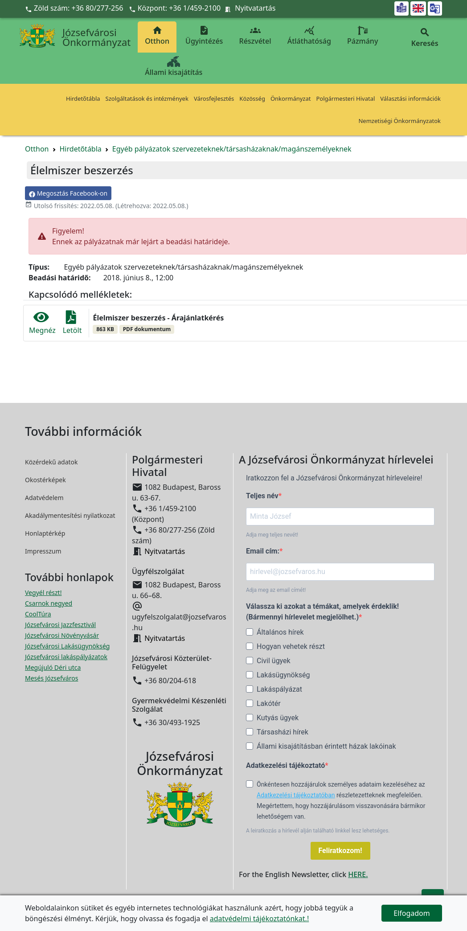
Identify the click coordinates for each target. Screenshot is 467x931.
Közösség (252, 98)
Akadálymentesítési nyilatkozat (70, 515)
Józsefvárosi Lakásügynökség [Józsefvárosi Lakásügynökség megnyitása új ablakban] (67, 646)
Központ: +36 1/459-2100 (179, 8)
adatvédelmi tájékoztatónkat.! (259, 918)
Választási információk (410, 98)
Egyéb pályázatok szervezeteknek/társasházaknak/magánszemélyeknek (232, 149)
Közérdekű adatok (51, 462)
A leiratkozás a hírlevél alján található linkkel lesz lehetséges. (318, 831)
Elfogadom (411, 913)
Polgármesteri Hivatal (345, 98)
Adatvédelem (44, 497)
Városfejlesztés (214, 98)
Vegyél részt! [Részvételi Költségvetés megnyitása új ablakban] (43, 592)
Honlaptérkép (45, 533)
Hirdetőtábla (83, 98)
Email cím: (262, 551)
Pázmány (362, 35)
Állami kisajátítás (173, 66)
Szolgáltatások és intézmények (147, 98)
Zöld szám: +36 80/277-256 (75, 8)
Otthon (157, 35)
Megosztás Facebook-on (68, 193)
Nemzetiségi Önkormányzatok (399, 121)
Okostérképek (45, 480)
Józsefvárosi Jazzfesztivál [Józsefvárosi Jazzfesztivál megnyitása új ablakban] (60, 624)
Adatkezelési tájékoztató (285, 765)
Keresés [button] (425, 37)
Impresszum (43, 551)
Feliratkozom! (340, 850)
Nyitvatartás (255, 8)
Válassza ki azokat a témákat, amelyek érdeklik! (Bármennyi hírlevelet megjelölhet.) (322, 611)
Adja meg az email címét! (276, 590)
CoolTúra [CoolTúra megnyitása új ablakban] (38, 614)
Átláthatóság (309, 35)
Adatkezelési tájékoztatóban (296, 795)
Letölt (72, 323)
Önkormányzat (290, 98)
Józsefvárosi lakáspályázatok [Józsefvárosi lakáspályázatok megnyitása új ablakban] (66, 656)
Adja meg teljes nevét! (272, 535)
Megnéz (42, 323)
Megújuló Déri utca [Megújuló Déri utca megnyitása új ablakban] (53, 667)
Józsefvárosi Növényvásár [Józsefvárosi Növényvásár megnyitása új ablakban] (62, 635)
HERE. (358, 874)
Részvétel (255, 35)
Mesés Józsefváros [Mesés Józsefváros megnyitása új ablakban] (51, 678)
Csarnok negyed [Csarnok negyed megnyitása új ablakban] (48, 603)
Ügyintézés (204, 35)
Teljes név (262, 496)
